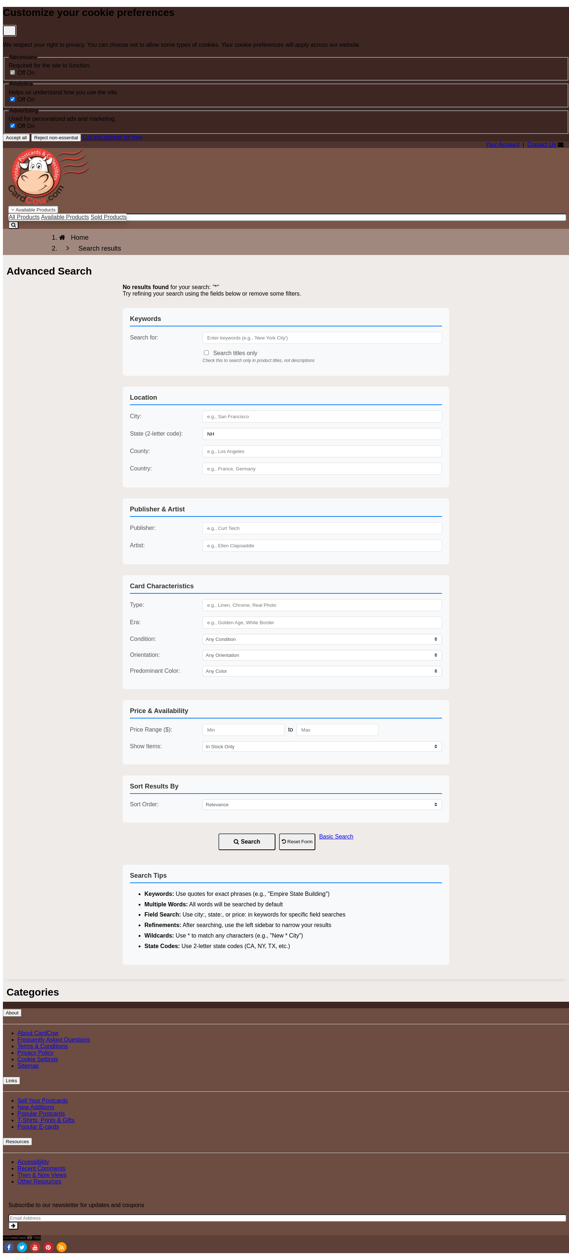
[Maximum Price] (337, 730)
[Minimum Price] (243, 730)
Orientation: (145, 655)
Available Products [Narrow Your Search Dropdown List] (33, 210)
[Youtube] (35, 1247)
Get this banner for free (112, 137)
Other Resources (39, 1181)
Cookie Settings (37, 1059)
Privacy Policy (35, 1053)
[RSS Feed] (61, 1247)
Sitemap (28, 1066)
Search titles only (230, 353)
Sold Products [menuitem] (109, 217)
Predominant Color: (155, 671)
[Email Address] (287, 1218)
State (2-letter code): (156, 434)
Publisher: (143, 528)
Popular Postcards (41, 1114)
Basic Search (336, 836)
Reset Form (297, 841)
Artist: (137, 545)
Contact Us (541, 144)
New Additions (35, 1107)
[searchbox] (287, 217)
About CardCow (37, 1033)
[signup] (13, 1226)
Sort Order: (144, 804)
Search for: (144, 337)
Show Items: (146, 746)
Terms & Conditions (42, 1046)
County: (140, 451)
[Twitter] (22, 1247)
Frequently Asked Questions (53, 1040)
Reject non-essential (56, 137)
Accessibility (33, 1162)
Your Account (503, 144)
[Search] (13, 225)
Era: (135, 622)
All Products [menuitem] (24, 217)
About (12, 1013)
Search (247, 842)
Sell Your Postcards (42, 1101)
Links (11, 1080)
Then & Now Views (41, 1175)
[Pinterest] (48, 1247)
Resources (17, 1141)
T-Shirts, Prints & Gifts (45, 1120)
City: (136, 416)
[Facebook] (9, 1247)
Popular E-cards (38, 1127)
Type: (137, 605)
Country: (141, 468)
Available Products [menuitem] (65, 217)
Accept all (16, 137)
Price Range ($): (151, 729)
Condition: (143, 639)
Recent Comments (41, 1168)
